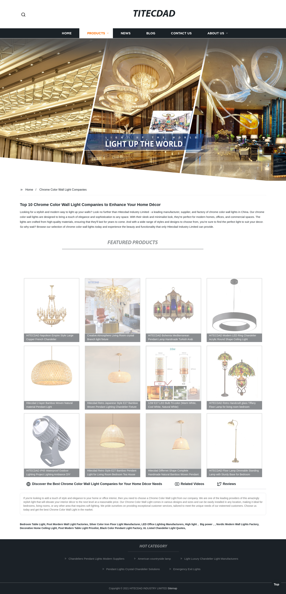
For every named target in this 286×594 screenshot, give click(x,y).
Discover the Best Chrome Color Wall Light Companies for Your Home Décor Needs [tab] (94, 484)
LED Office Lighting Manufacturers (163, 524)
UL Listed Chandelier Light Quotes (164, 528)
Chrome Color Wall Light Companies (63, 189)
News (126, 33)
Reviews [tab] (226, 484)
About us (215, 33)
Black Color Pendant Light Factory (121, 528)
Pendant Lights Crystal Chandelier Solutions (136, 569)
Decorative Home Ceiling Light (38, 528)
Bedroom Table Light (32, 524)
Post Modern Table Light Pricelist (78, 528)
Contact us (181, 33)
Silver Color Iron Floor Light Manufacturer (114, 524)
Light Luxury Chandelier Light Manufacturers (214, 558)
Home (67, 33)
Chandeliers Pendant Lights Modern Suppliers (99, 558)
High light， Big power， (200, 524)
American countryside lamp (156, 558)
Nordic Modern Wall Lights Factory (237, 524)
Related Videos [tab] (189, 484)
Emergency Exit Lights (189, 569)
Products (96, 33)
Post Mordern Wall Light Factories (67, 524)
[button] (23, 15)
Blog (150, 33)
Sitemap (172, 588)
